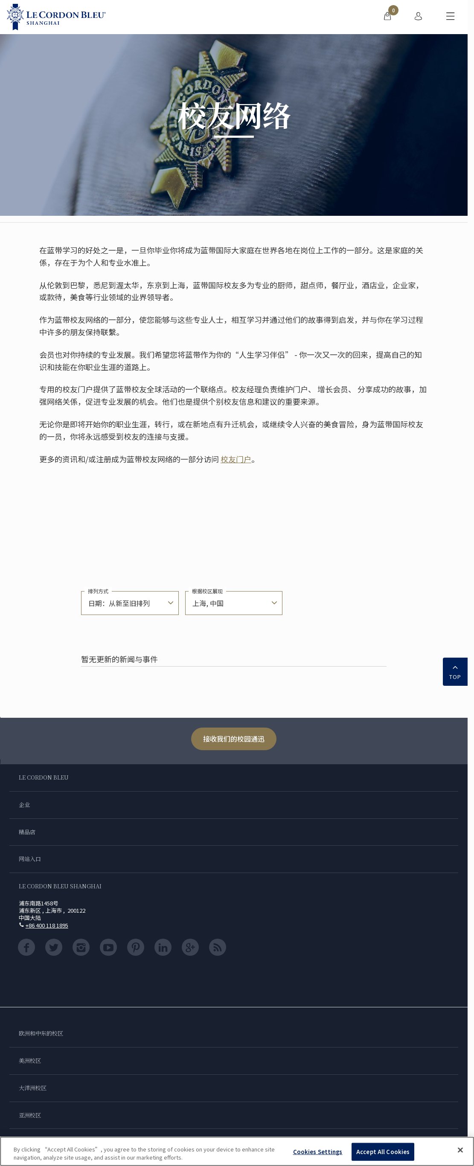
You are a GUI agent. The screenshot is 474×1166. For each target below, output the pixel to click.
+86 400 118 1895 (47, 925)
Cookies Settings (318, 1152)
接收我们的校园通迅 (234, 739)
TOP (455, 671)
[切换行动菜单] (450, 17)
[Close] (460, 1150)
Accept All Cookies (383, 1152)
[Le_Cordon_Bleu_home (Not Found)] (56, 17)
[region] (237, 1151)
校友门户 (236, 458)
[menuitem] (387, 17)
